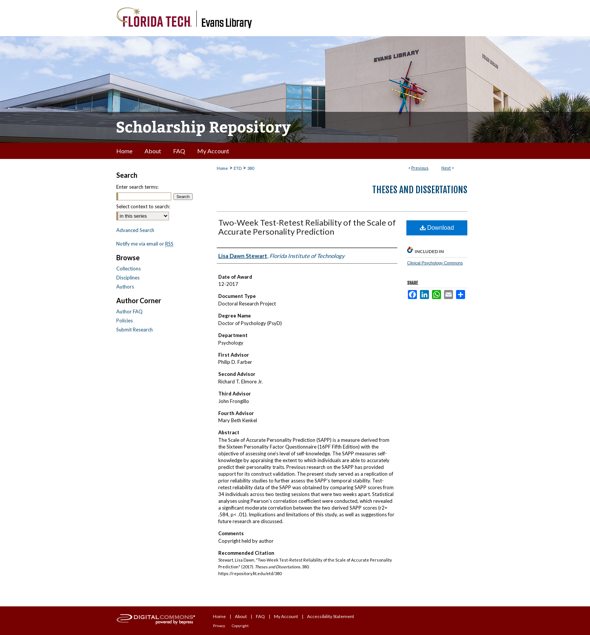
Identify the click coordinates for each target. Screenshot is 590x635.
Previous (420, 167)
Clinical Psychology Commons (435, 263)
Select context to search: (143, 206)
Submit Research (134, 330)
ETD (238, 168)
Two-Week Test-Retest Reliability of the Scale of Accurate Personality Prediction (307, 227)
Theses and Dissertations (419, 189)
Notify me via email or (144, 244)
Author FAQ (129, 311)
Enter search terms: (137, 187)
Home (222, 168)
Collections (128, 269)
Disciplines (128, 278)
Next (446, 167)
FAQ (260, 616)
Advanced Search (135, 230)
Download (437, 227)
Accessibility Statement (330, 616)
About (241, 616)
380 (250, 168)
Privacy (219, 625)
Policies (124, 321)
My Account (286, 616)
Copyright (240, 625)
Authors (125, 287)
